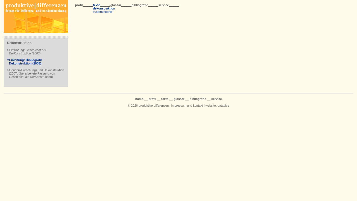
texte (96, 5)
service (163, 5)
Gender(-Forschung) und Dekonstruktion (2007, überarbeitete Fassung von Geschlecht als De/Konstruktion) (36, 73)
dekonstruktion (104, 8)
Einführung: (27, 51)
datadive (223, 105)
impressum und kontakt (187, 105)
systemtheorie (102, 11)
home (139, 98)
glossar (115, 5)
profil (79, 5)
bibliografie (139, 5)
